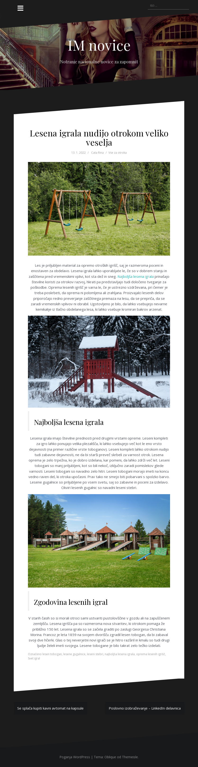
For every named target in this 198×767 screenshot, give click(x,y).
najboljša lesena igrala (120, 654)
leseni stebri (95, 654)
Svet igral (34, 658)
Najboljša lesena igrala (135, 276)
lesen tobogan (52, 654)
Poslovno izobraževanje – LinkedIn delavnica (145, 708)
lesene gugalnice (74, 654)
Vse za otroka (117, 153)
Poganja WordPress (74, 757)
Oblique (110, 757)
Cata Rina (97, 153)
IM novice (99, 44)
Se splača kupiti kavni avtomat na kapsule (50, 708)
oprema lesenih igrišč (150, 654)
